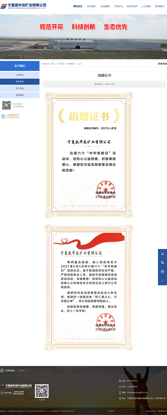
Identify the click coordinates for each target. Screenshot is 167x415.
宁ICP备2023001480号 (67, 411)
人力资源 (146, 6)
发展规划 (20, 95)
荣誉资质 (20, 81)
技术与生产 (132, 6)
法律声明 (111, 411)
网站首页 (77, 6)
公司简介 (20, 75)
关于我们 (91, 6)
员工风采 (20, 88)
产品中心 (118, 6)
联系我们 (159, 6)
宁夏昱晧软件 (162, 411)
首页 (52, 64)
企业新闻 (105, 6)
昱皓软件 (22, 370)
